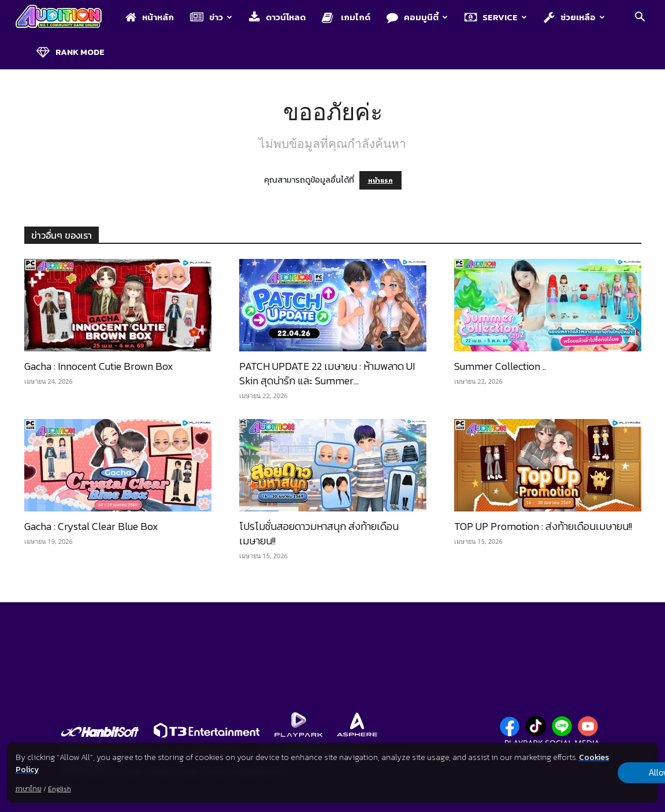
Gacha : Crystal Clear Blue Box (91, 526)
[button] (639, 18)
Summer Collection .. (500, 366)
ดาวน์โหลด (277, 17)
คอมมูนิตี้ (417, 17)
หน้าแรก (380, 180)
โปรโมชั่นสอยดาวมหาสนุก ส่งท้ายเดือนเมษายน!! (319, 533)
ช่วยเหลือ (574, 17)
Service (496, 17)
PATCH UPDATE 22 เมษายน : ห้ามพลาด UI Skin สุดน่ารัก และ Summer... (327, 373)
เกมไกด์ (346, 17)
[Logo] (64, 17)
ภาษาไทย (29, 789)
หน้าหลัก (149, 17)
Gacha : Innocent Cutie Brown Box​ (98, 366)
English (59, 789)
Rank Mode (70, 51)
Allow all (598, 773)
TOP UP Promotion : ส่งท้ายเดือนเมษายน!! (543, 526)
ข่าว (211, 17)
